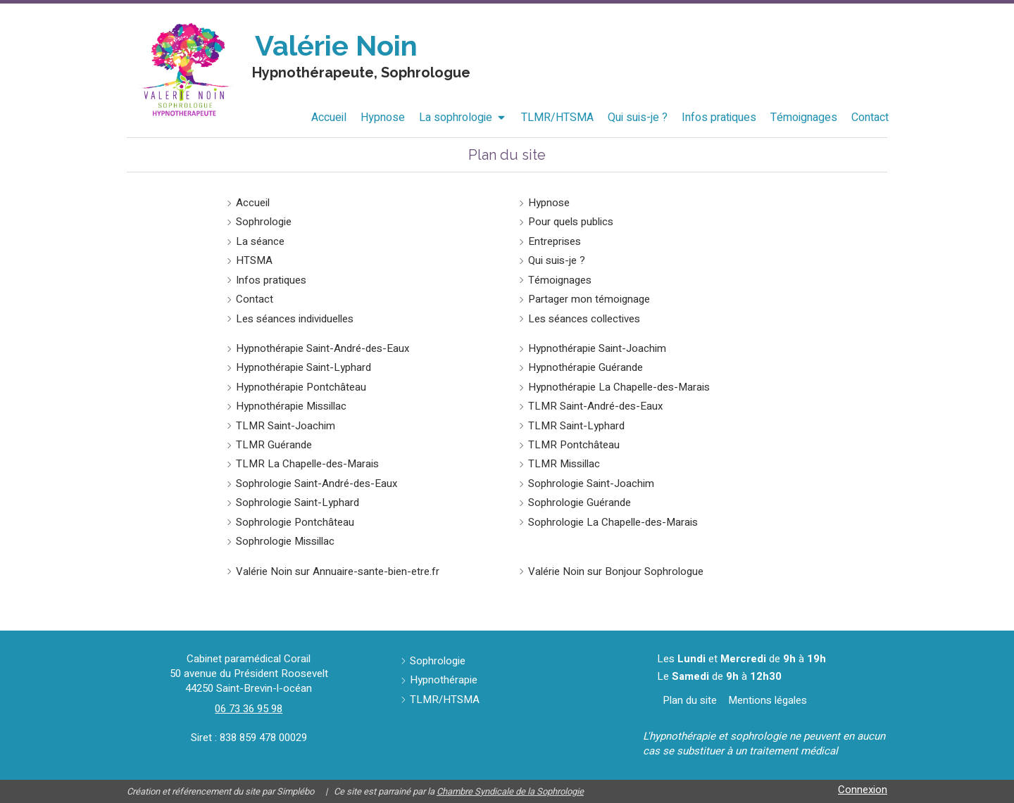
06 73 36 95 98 (248, 708)
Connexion (862, 789)
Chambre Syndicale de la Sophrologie (510, 791)
